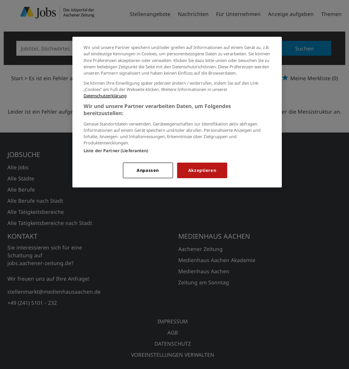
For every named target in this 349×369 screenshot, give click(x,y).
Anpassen (148, 170)
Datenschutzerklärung (105, 95)
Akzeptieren (202, 170)
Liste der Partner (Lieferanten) (116, 150)
